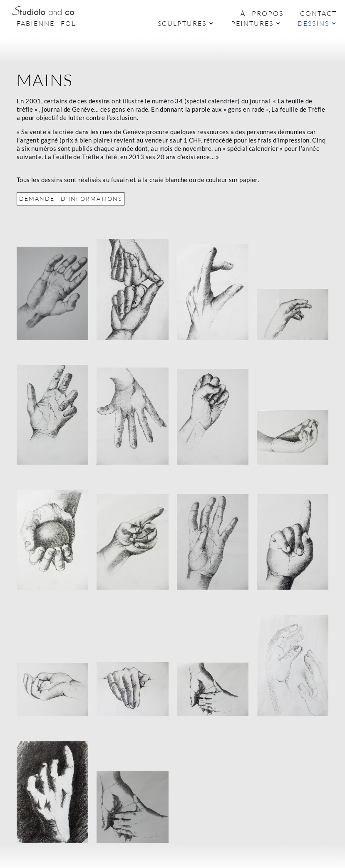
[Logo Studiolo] (43, 10)
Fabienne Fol (46, 23)
